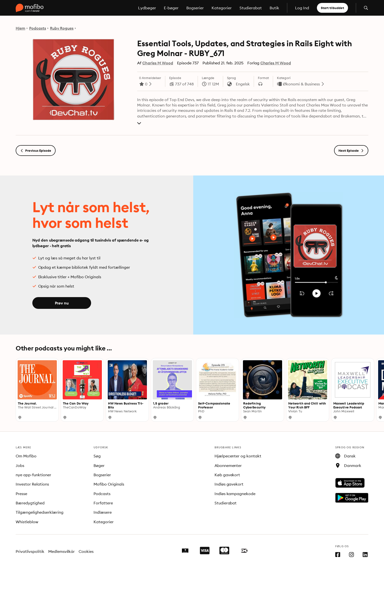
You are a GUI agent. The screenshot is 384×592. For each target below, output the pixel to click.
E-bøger (171, 7)
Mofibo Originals (109, 484)
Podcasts (37, 28)
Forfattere (103, 502)
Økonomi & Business (301, 83)
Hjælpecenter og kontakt (238, 455)
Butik (274, 7)
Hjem (20, 28)
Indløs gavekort (229, 484)
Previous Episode (35, 150)
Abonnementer (228, 465)
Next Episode (351, 150)
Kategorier (222, 7)
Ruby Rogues (62, 28)
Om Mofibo (26, 455)
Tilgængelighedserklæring (39, 512)
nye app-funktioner (33, 474)
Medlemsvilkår (61, 551)
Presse (21, 493)
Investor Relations (32, 484)
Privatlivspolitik (30, 551)
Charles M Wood (157, 62)
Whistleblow (27, 521)
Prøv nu (62, 303)
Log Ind (302, 7)
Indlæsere (103, 512)
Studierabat (251, 7)
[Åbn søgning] (365, 8)
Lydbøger (147, 7)
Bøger (99, 465)
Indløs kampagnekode (235, 493)
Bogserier (195, 7)
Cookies (86, 551)
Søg (97, 455)
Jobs (20, 465)
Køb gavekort (227, 474)
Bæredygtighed (30, 502)
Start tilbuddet (332, 8)
